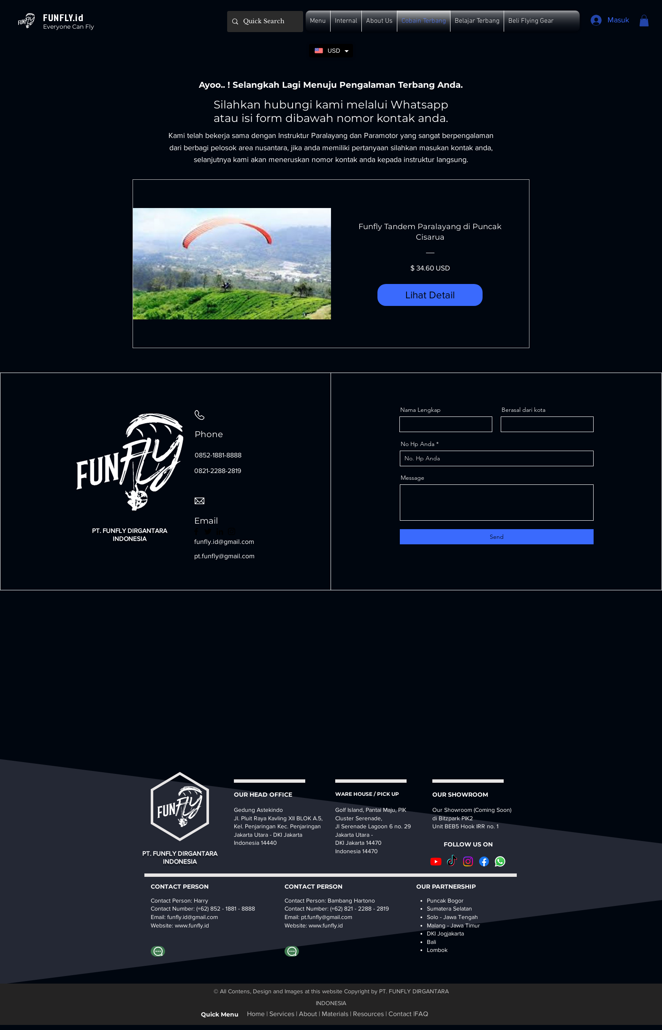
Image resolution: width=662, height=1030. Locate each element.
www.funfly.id (326, 925)
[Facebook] (196, 531)
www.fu (184, 925)
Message (412, 478)
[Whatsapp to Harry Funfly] (158, 951)
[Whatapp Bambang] (292, 951)
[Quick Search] (264, 21)
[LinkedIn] (220, 531)
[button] (318, 21)
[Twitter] (208, 531)
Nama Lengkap (420, 410)
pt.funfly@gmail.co (324, 917)
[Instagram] (231, 531)
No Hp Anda (417, 444)
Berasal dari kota (523, 410)
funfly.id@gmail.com (192, 917)
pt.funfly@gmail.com (224, 556)
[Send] (497, 536)
